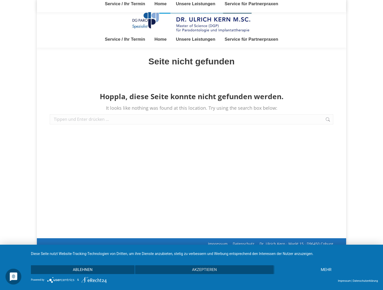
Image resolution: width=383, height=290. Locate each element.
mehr (326, 269)
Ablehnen (83, 269)
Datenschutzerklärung (365, 280)
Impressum (344, 280)
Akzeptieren (204, 269)
